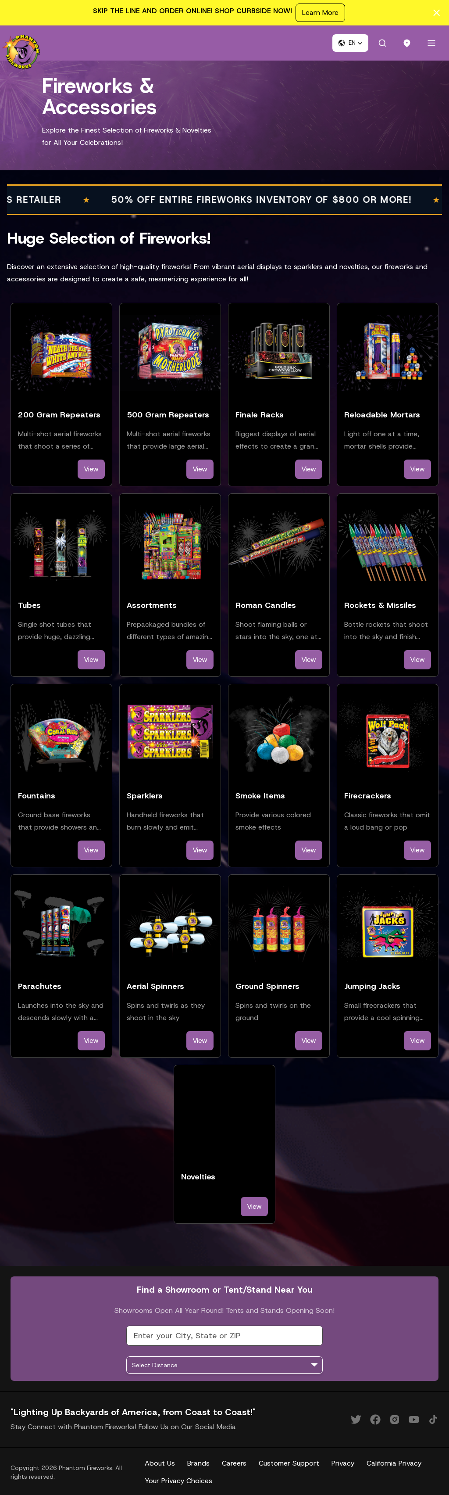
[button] (350, 43)
